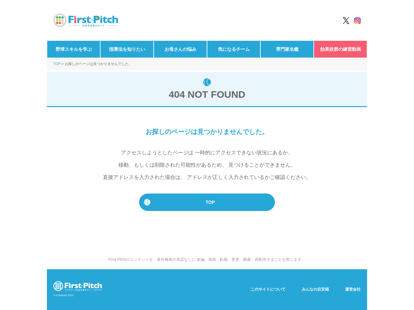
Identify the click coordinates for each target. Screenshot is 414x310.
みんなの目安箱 (315, 289)
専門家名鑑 (287, 49)
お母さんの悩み (180, 49)
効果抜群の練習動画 (340, 49)
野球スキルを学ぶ (74, 49)
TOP (56, 64)
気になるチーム (234, 49)
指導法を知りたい (127, 49)
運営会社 (353, 289)
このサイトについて (268, 289)
